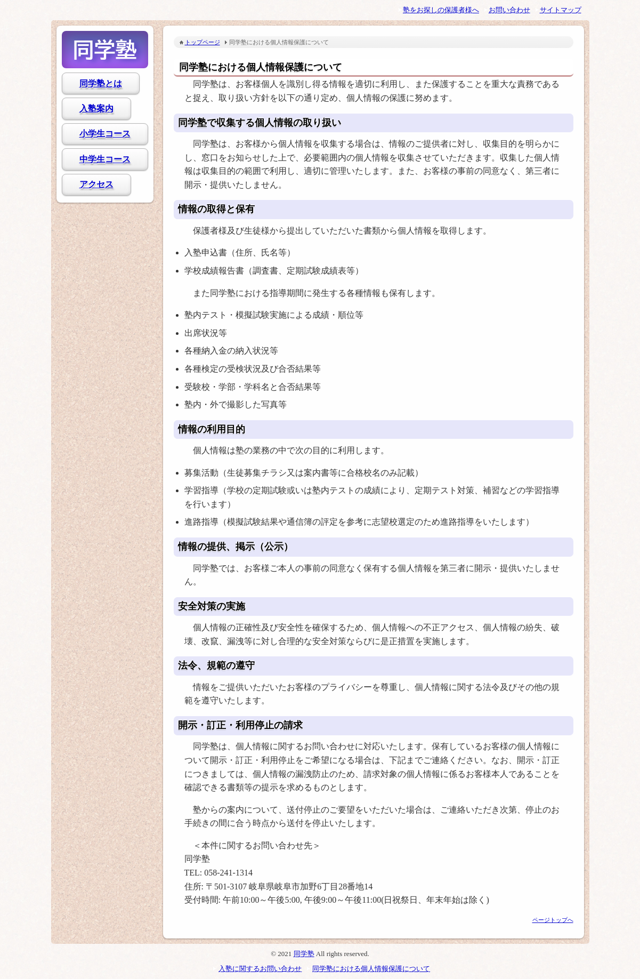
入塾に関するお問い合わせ (260, 969)
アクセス (96, 184)
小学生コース (105, 133)
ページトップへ (552, 920)
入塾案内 (96, 108)
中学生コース (105, 159)
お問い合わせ (509, 10)
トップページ (202, 42)
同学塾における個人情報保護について (371, 969)
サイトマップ (560, 10)
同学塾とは (100, 83)
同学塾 (105, 49)
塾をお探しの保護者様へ (441, 10)
